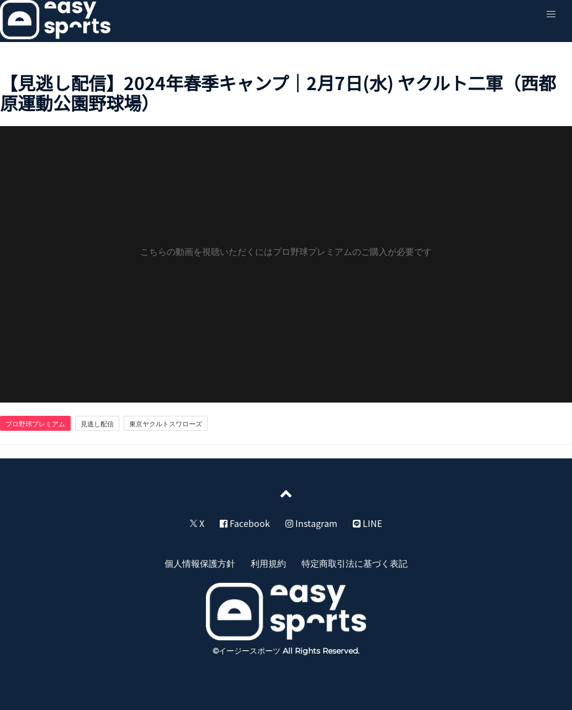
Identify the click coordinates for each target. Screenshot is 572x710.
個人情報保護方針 (200, 563)
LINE (367, 523)
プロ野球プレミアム (35, 424)
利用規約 (268, 563)
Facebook (245, 523)
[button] (551, 14)
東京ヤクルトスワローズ (165, 424)
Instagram (311, 523)
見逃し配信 (97, 424)
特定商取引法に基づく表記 (354, 563)
